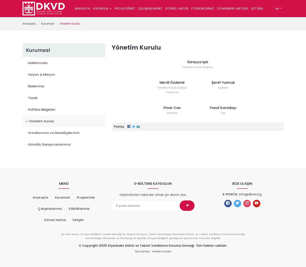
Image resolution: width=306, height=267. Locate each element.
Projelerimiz (125, 8)
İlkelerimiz (36, 86)
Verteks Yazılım (161, 251)
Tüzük (33, 98)
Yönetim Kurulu (70, 24)
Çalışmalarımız (150, 8)
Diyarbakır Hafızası (232, 8)
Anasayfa (82, 8)
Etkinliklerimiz (202, 8)
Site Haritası (142, 251)
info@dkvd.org (250, 194)
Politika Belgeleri (41, 109)
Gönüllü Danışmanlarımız (49, 144)
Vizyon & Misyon (41, 74)
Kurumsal (102, 8)
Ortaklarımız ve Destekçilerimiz (54, 133)
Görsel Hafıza (176, 8)
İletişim (257, 8)
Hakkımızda (38, 63)
